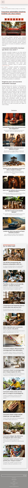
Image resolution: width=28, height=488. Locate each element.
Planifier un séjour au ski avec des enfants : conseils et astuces (13, 285)
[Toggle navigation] (2, 2)
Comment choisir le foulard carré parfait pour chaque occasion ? (13, 460)
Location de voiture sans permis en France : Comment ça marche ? (14, 232)
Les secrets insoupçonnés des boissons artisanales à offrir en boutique (12, 264)
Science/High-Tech (14, 483)
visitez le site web (5, 65)
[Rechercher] (12, 475)
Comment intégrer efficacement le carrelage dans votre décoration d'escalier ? (13, 350)
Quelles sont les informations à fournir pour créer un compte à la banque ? (14, 169)
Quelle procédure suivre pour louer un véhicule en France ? (14, 148)
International (14, 479)
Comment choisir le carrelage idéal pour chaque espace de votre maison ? (13, 371)
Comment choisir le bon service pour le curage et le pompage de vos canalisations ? (13, 393)
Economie (14, 477)
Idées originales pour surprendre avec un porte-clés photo (13, 328)
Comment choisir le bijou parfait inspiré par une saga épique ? (12, 415)
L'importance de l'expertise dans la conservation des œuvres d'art (13, 306)
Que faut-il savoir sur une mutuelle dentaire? (14, 211)
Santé (14, 481)
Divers (6, 7)
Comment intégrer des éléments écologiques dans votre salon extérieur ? (13, 437)
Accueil (2, 7)
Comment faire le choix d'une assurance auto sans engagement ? (14, 128)
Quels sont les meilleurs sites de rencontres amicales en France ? (14, 191)
